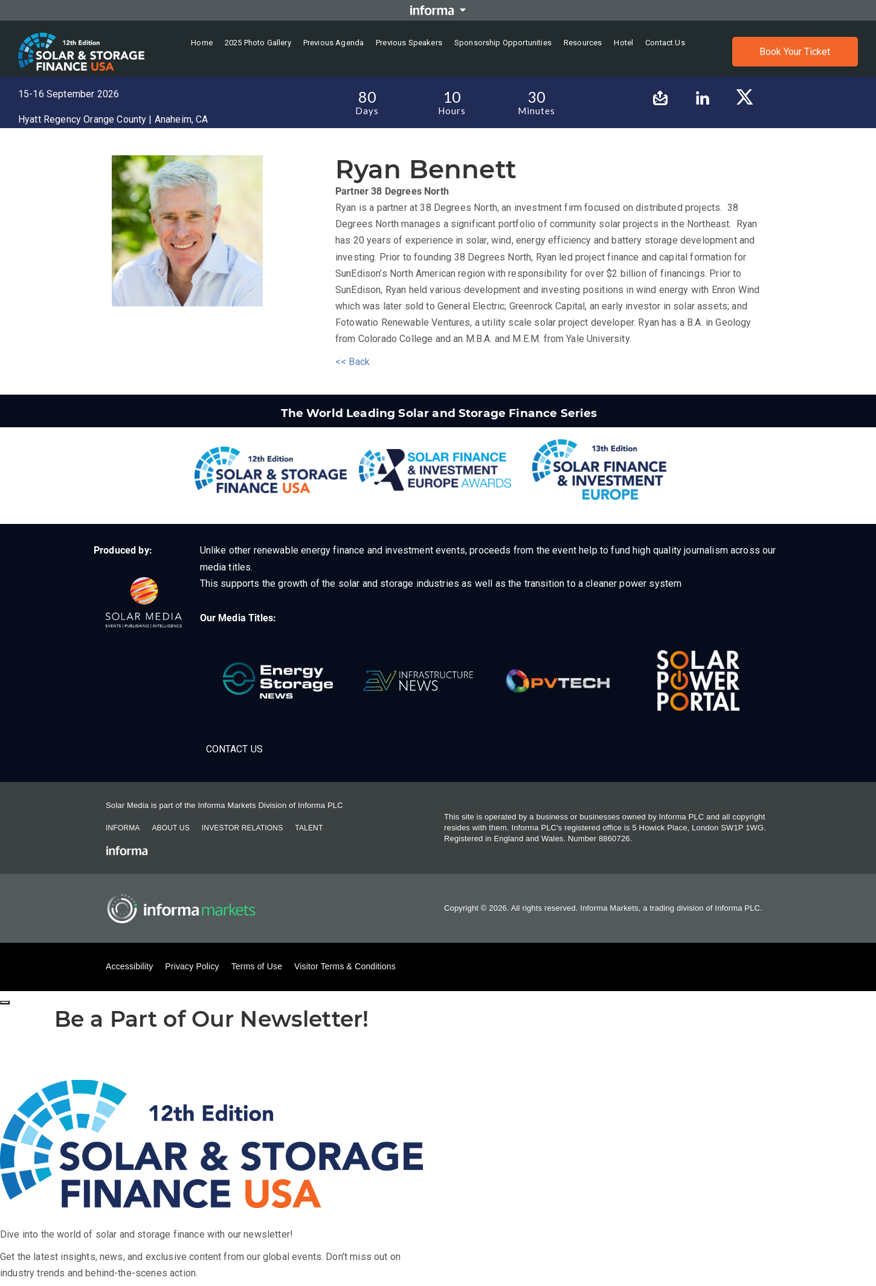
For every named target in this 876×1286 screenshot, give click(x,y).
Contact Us (234, 749)
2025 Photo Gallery (258, 42)
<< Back (352, 361)
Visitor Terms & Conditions (345, 966)
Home (202, 42)
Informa (123, 828)
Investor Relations (242, 828)
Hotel (623, 42)
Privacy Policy (192, 966)
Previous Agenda (333, 42)
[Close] (5, 1002)
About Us (170, 828)
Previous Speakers (409, 42)
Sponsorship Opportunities (503, 42)
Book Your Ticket (794, 51)
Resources (583, 42)
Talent (309, 828)
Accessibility (129, 966)
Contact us (665, 42)
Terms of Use (256, 966)
